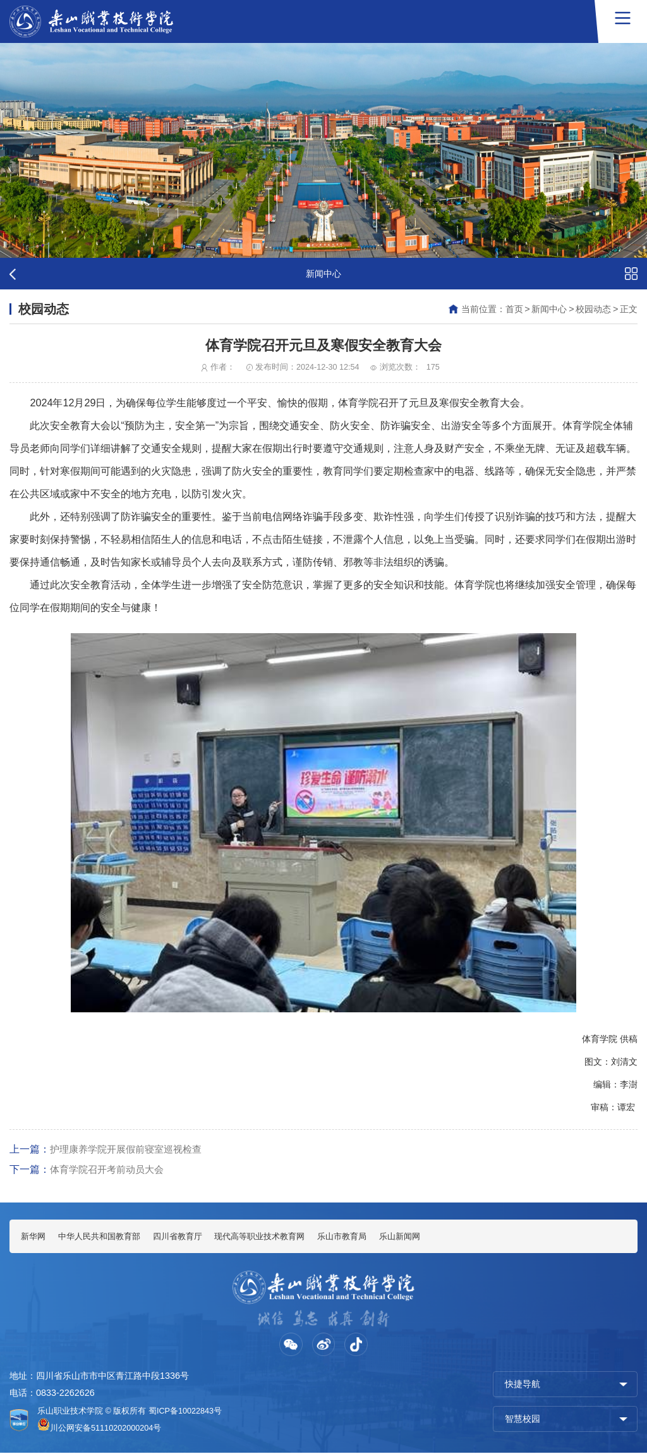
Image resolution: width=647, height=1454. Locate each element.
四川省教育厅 (189, 1237)
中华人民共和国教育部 (105, 1237)
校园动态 (593, 309)
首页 (514, 309)
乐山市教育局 (367, 1237)
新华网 (34, 1237)
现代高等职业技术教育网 (278, 1237)
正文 (629, 309)
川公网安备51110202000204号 (105, 1429)
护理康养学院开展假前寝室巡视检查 (131, 1148)
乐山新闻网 (430, 1237)
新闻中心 (549, 309)
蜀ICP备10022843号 (185, 1412)
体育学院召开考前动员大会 (110, 1169)
